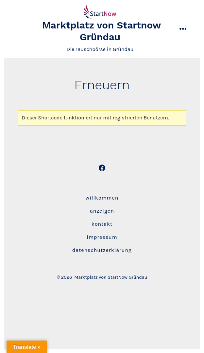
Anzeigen (102, 211)
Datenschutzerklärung (102, 250)
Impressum (102, 237)
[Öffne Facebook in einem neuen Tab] (102, 167)
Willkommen (102, 198)
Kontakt (102, 224)
